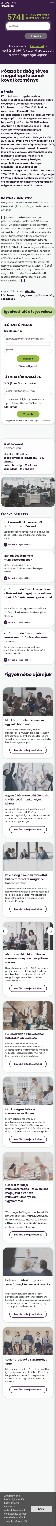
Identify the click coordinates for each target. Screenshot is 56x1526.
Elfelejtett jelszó (28, 366)
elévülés (30, 291)
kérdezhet (37, 46)
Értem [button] (41, 1509)
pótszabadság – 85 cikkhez (20, 465)
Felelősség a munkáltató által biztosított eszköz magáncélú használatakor (26, 879)
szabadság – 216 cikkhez (19, 469)
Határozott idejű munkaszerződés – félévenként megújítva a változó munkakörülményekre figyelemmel (28, 593)
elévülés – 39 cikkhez (16, 454)
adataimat (10, 407)
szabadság (8, 299)
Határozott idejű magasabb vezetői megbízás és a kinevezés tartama (26, 637)
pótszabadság (45, 295)
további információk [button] (16, 1521)
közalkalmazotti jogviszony (18, 295)
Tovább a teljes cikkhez (19, 544)
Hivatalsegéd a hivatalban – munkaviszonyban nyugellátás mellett (26, 958)
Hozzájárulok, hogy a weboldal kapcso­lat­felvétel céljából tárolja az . (24, 403)
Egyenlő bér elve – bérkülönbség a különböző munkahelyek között (27, 799)
